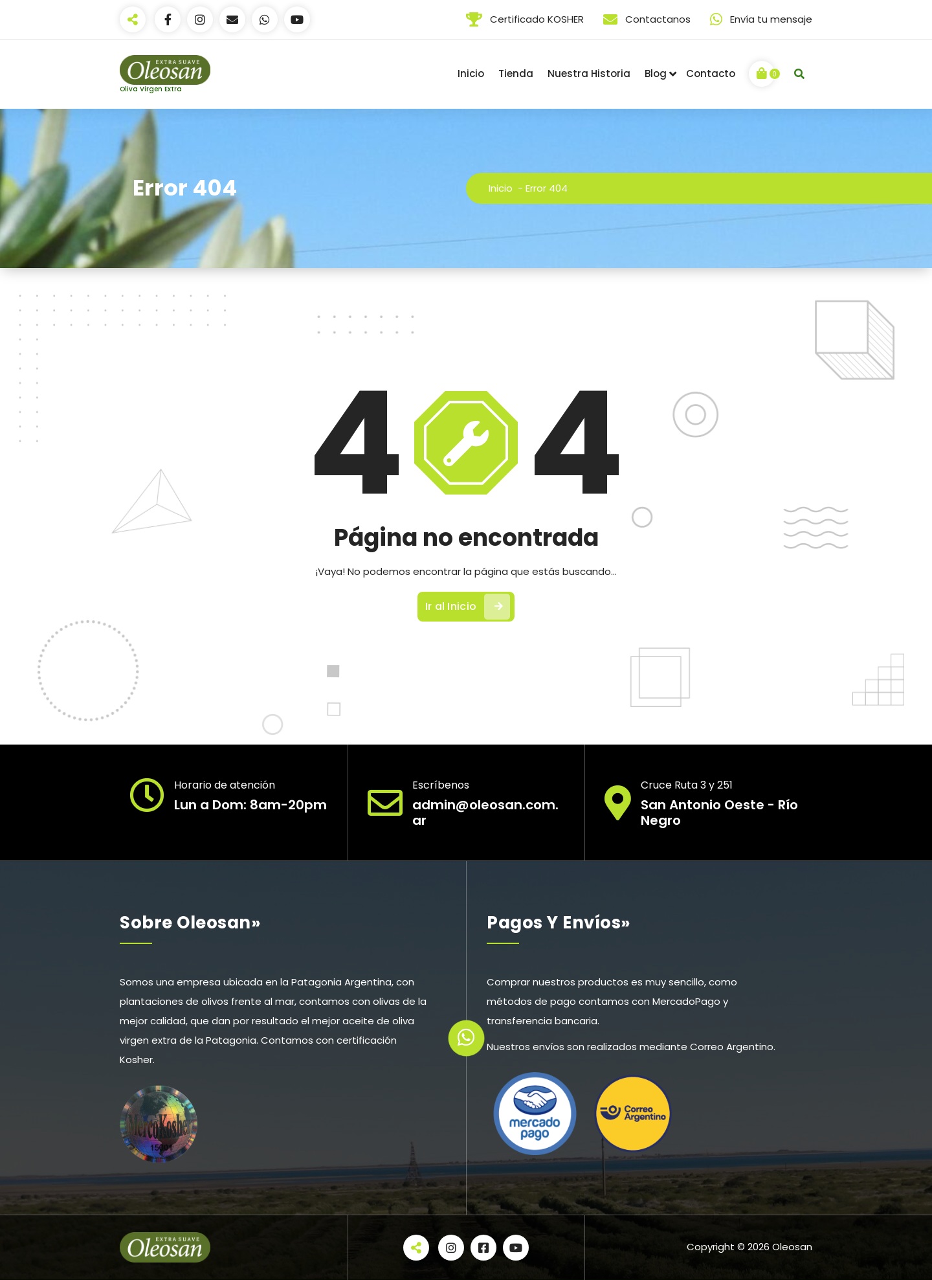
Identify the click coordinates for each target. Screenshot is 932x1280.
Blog (656, 73)
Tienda (515, 73)
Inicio (471, 73)
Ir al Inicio (468, 607)
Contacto (710, 73)
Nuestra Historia (589, 73)
